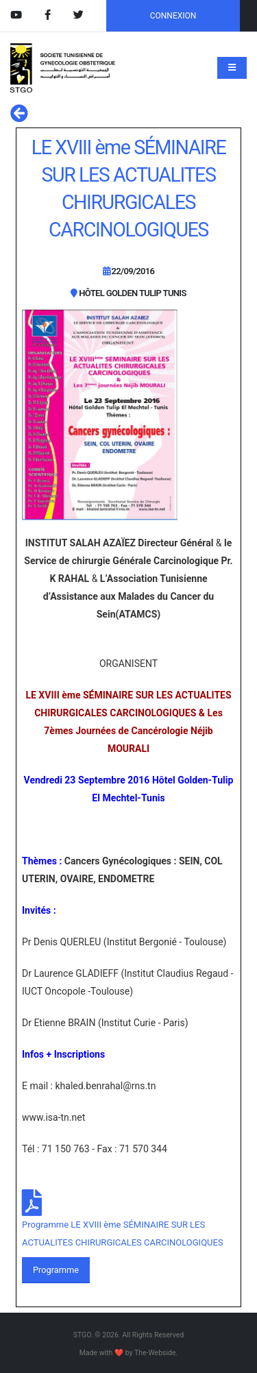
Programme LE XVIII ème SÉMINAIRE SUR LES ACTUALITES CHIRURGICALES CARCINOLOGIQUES (122, 1233)
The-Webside (155, 1352)
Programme (56, 1270)
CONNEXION (173, 16)
